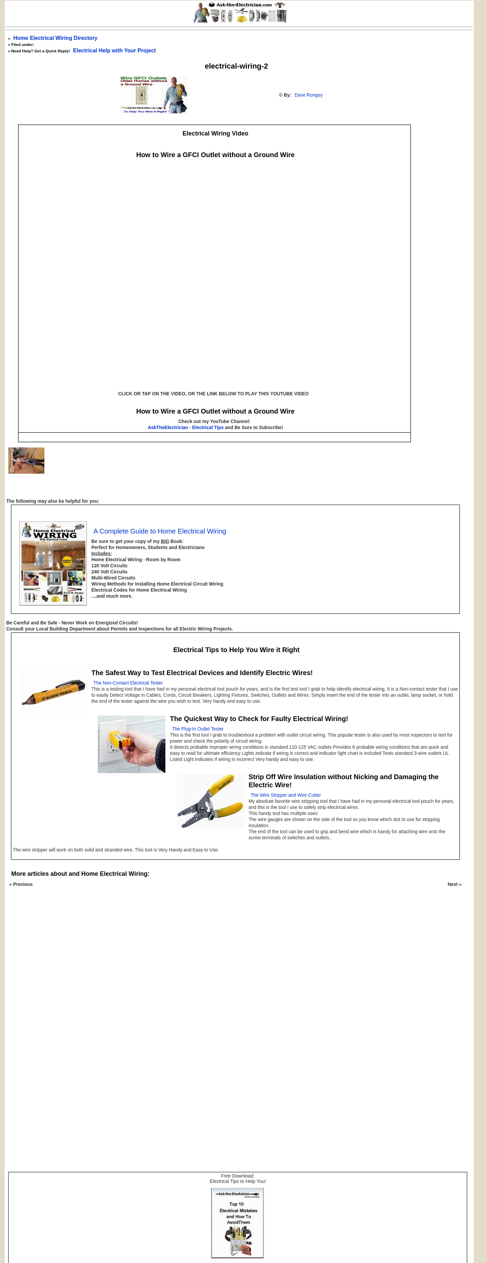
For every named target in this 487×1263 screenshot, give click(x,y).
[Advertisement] (233, 984)
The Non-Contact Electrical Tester (128, 683)
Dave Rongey (309, 95)
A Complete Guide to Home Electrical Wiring (159, 531)
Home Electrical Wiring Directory (55, 38)
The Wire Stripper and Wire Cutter (286, 795)
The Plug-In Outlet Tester (198, 729)
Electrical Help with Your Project (114, 50)
